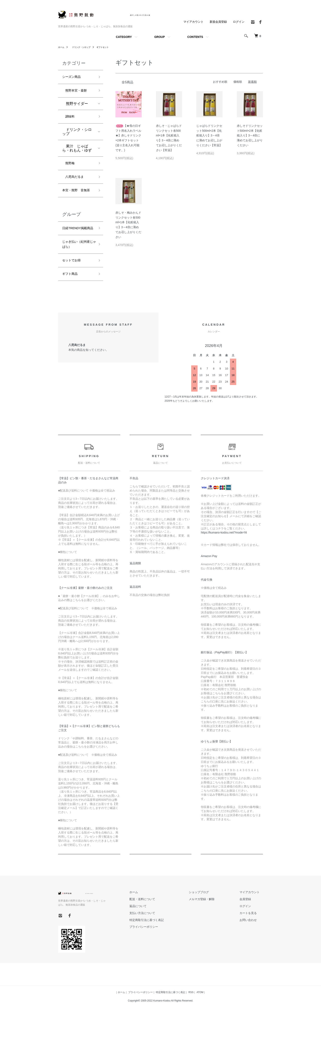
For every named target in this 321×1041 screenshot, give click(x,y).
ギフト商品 (71, 298)
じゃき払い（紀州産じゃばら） (77, 266)
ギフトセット (109, 47)
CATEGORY (124, 37)
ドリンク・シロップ (83, 47)
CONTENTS (195, 37)
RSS (191, 1017)
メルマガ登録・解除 (211, 924)
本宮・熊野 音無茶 (77, 199)
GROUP (159, 37)
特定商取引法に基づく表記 (163, 944)
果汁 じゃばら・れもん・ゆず (77, 151)
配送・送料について (159, 924)
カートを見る (251, 937)
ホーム (62, 47)
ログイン (238, 21)
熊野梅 (69, 167)
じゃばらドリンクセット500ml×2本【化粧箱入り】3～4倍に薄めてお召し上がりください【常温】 (209, 135)
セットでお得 (73, 283)
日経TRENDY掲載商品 (77, 245)
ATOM (200, 1017)
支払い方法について (159, 937)
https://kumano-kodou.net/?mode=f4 (224, 557)
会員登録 (248, 924)
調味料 (69, 119)
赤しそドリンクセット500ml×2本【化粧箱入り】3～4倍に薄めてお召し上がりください (250, 135)
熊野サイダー (75, 106)
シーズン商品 (73, 77)
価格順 (237, 81)
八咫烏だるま (75, 182)
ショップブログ (209, 917)
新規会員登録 (218, 21)
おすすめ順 (220, 81)
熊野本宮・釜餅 (77, 92)
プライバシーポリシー (160, 951)
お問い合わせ (251, 944)
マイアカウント (193, 21)
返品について (154, 930)
